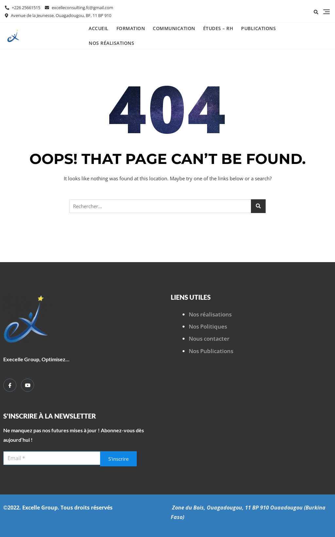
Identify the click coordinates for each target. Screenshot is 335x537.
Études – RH (218, 28)
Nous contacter (209, 338)
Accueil (99, 28)
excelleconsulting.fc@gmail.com (79, 7)
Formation (130, 28)
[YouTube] (27, 385)
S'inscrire (118, 459)
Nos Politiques (208, 326)
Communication (174, 28)
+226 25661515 (22, 7)
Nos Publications (211, 351)
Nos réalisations (111, 43)
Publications (258, 28)
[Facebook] (9, 385)
